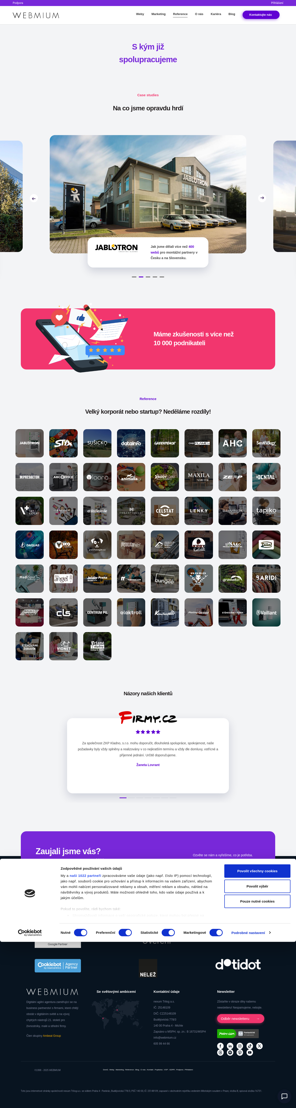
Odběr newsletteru (236, 1014)
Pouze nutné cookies (257, 1068)
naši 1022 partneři (85, 1042)
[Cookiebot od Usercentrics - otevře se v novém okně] (30, 1099)
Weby (140, 14)
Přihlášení (277, 3)
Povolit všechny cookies (257, 1037)
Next (262, 196)
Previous (34, 196)
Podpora (18, 3)
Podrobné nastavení (248, 1099)
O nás (199, 14)
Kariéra (216, 14)
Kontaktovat (206, 864)
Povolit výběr (257, 1052)
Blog (231, 14)
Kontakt (261, 14)
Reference (180, 14)
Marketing (158, 14)
